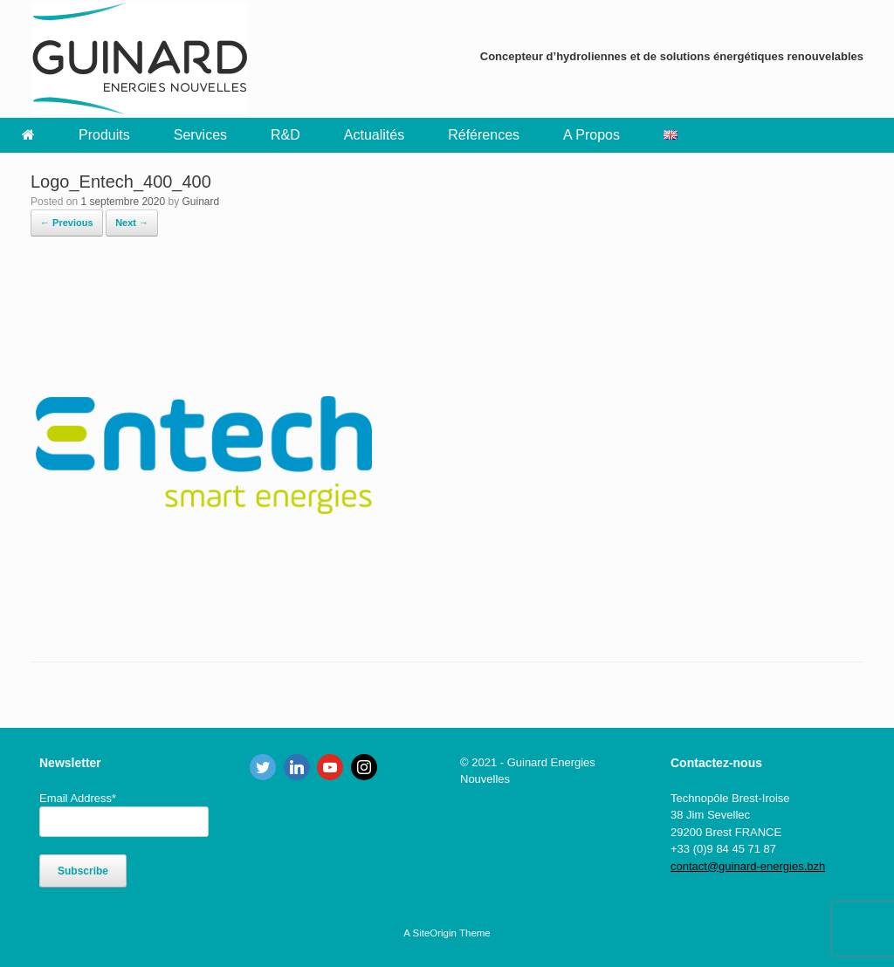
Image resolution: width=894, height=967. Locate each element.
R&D (285, 134)
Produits (104, 134)
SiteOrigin (434, 933)
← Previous (66, 222)
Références (483, 134)
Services (200, 134)
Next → (131, 222)
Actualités (374, 134)
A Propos (591, 134)
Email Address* (77, 798)
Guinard (200, 201)
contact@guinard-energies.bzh (747, 866)
